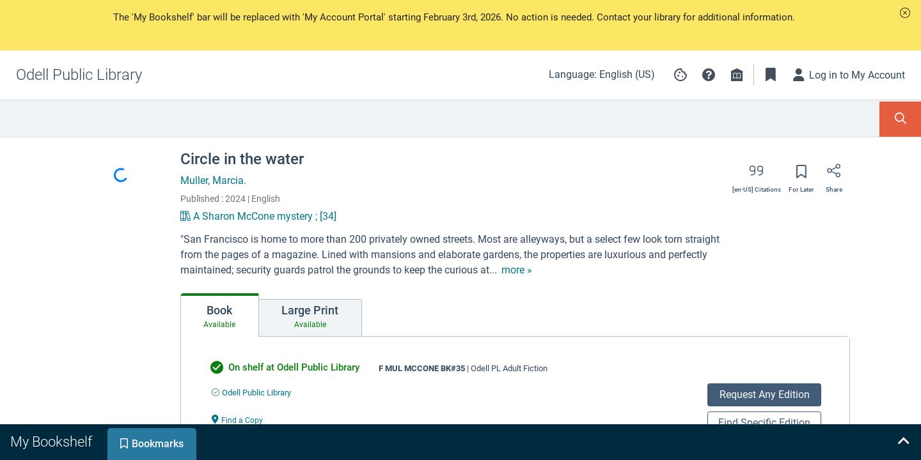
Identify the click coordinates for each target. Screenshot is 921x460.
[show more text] (517, 270)
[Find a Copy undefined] (237, 419)
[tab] (219, 315)
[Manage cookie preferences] (680, 74)
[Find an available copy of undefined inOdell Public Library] (251, 392)
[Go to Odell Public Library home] (79, 74)
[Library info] (736, 74)
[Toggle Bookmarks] (770, 74)
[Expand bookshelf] (903, 442)
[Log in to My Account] (849, 74)
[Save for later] (801, 175)
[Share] (834, 175)
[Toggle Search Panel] (900, 119)
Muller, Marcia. (213, 180)
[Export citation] (756, 175)
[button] (905, 12)
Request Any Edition (765, 394)
